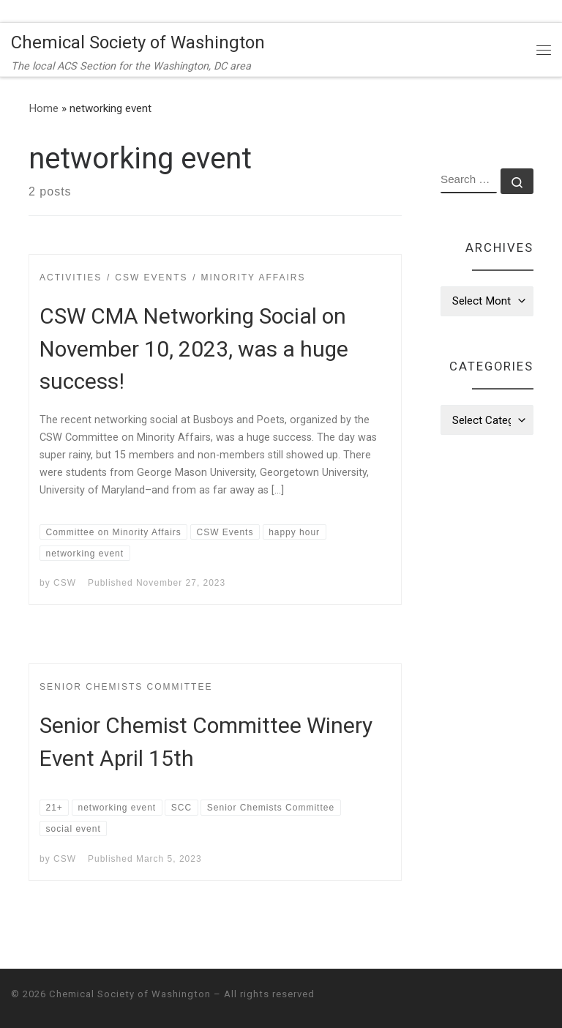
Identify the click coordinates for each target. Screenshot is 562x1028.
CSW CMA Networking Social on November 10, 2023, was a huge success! (194, 349)
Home (44, 108)
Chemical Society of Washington (130, 993)
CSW (64, 583)
